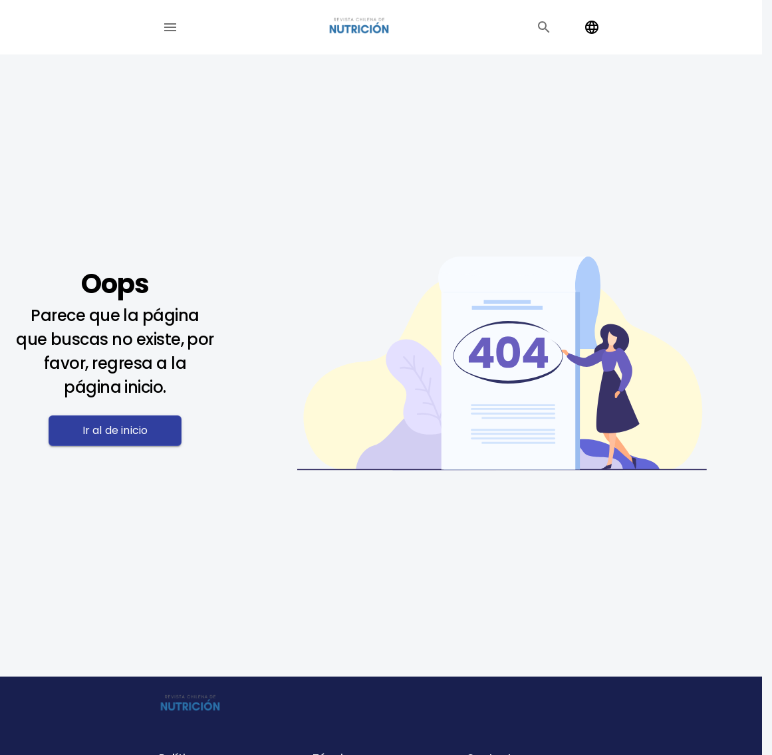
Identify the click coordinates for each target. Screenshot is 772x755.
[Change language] (592, 27)
